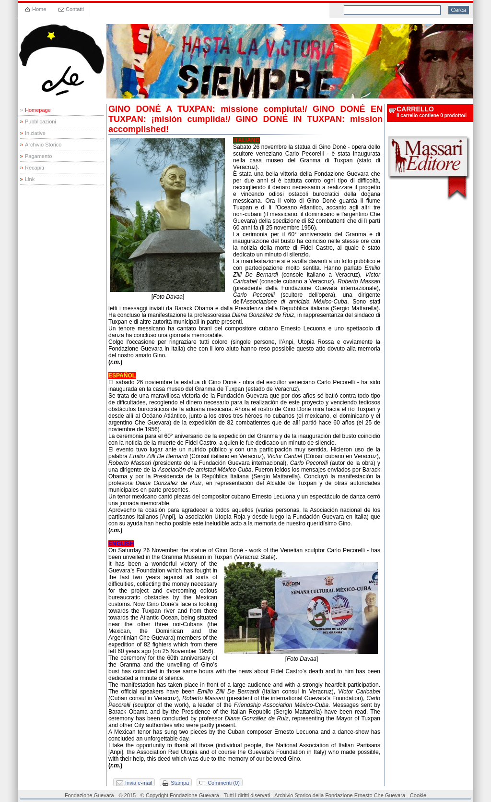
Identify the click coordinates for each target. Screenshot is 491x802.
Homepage (38, 110)
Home (39, 9)
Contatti (75, 9)
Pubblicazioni (40, 121)
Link (30, 179)
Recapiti (34, 167)
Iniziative (35, 133)
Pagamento (38, 156)
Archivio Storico (43, 144)
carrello (415, 109)
